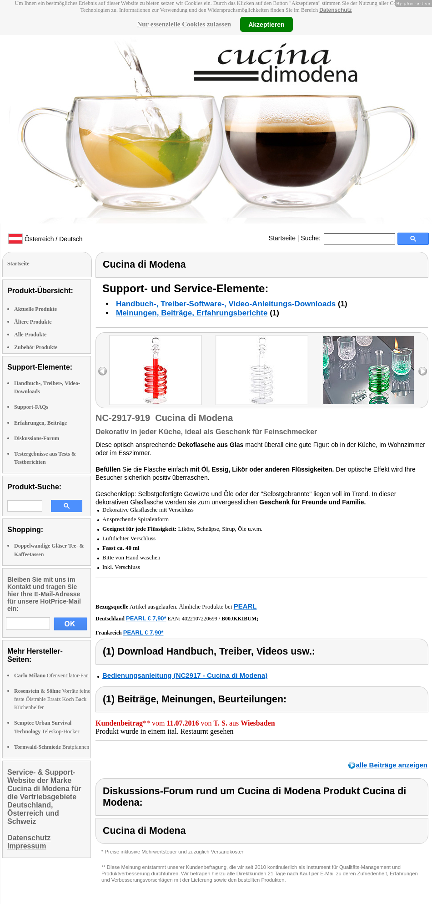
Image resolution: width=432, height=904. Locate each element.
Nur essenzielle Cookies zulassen (184, 24)
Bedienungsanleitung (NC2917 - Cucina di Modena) (184, 675)
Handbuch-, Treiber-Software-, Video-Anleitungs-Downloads (226, 304)
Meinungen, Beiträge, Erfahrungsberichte (191, 313)
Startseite (282, 238)
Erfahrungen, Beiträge (40, 423)
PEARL (245, 606)
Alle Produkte (30, 334)
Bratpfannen (51, 747)
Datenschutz (335, 10)
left (102, 371)
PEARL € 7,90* (146, 618)
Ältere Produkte (33, 322)
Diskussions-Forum (36, 438)
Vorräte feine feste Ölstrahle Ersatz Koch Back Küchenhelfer (52, 699)
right (422, 371)
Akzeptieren (266, 24)
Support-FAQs (31, 407)
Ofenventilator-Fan (51, 675)
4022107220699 (199, 618)
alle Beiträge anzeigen (391, 765)
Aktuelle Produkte (35, 309)
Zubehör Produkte (35, 347)
